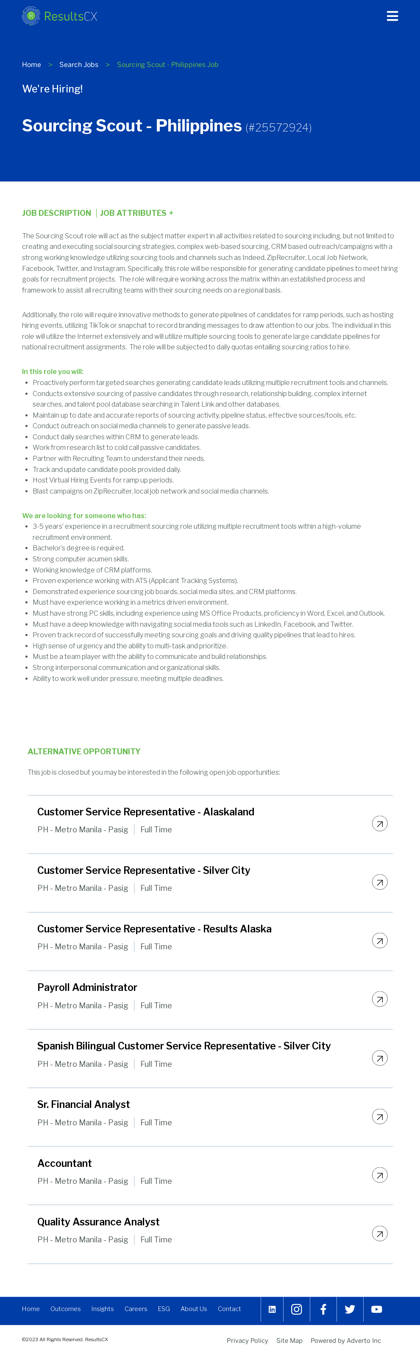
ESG (167, 1311)
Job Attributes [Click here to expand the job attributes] (136, 213)
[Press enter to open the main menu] (392, 16)
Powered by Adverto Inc (346, 1340)
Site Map (289, 1340)
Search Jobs (78, 65)
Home (31, 65)
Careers (138, 1311)
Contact (235, 1311)
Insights (105, 1311)
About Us (199, 1311)
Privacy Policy (247, 1340)
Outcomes (66, 1311)
